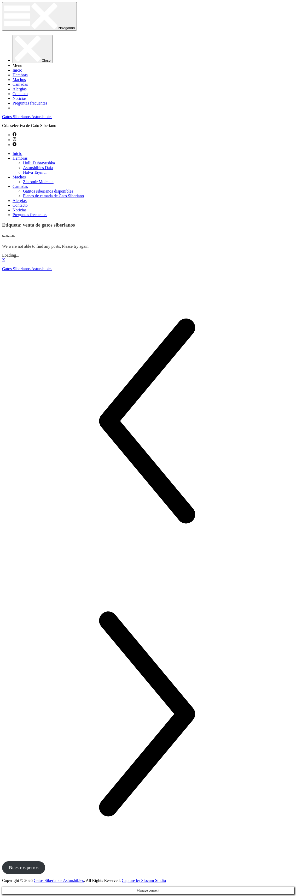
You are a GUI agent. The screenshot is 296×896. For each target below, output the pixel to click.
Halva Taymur (35, 172)
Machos (19, 79)
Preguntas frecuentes (30, 103)
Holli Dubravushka (39, 163)
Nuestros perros (23, 867)
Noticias (19, 98)
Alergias (20, 89)
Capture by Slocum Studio (144, 880)
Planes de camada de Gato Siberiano (53, 196)
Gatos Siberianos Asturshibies (27, 116)
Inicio (17, 70)
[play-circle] (14, 144)
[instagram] (14, 139)
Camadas (20, 84)
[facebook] (14, 134)
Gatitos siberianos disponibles (48, 191)
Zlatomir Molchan (38, 182)
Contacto (20, 93)
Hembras (20, 75)
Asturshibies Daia (38, 167)
